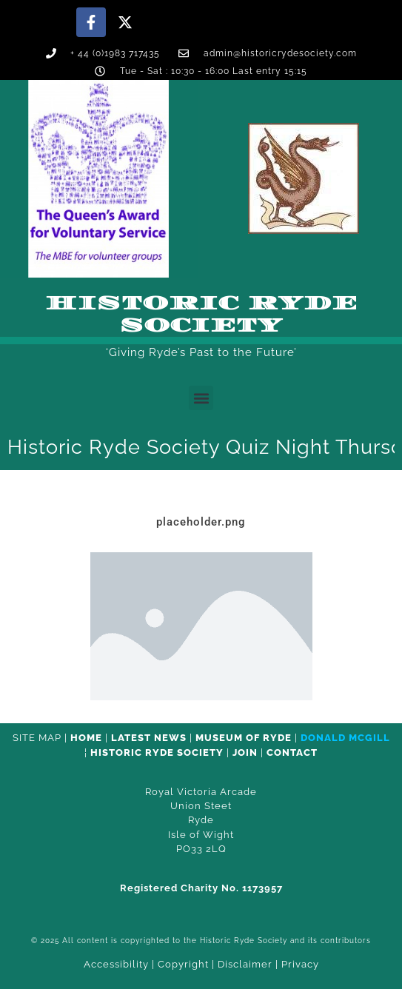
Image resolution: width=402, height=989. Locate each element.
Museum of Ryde (243, 737)
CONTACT (292, 752)
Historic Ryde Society (201, 314)
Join (245, 752)
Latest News (149, 737)
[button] (201, 398)
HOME (86, 737)
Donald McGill (345, 737)
